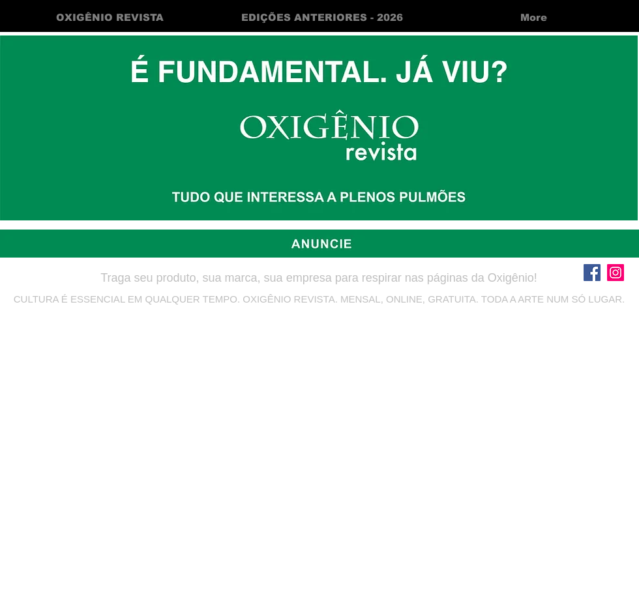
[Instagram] (615, 272)
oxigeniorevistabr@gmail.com (319, 318)
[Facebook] (592, 272)
